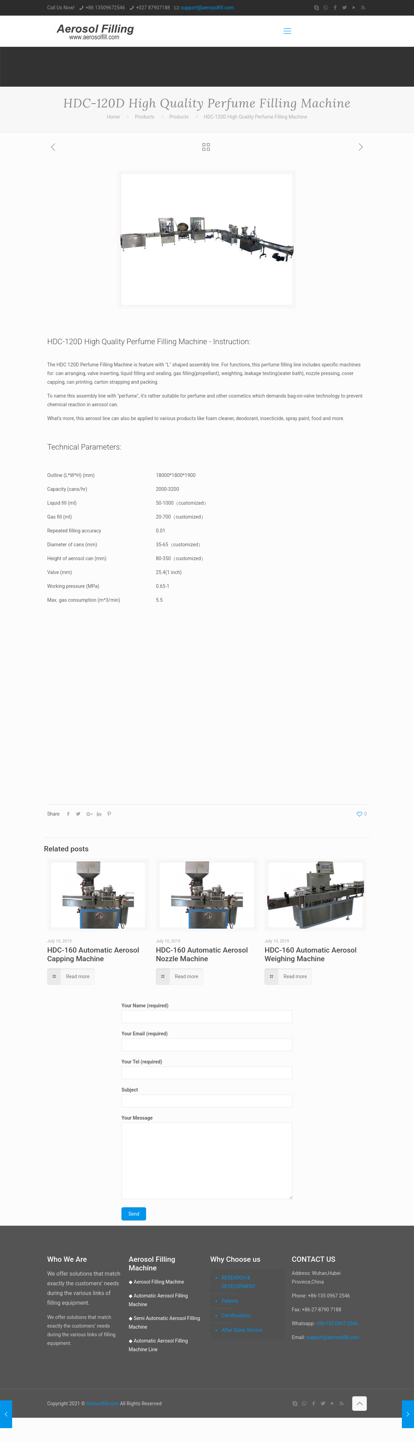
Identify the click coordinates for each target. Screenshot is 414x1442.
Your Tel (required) (207, 1069)
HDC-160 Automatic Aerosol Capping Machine (93, 954)
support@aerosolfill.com (207, 7)
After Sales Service (242, 1330)
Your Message (207, 1157)
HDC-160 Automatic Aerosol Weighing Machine (310, 954)
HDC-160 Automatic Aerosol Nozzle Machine (202, 954)
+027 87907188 (153, 7)
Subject (207, 1097)
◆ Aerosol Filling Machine (156, 1282)
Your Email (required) (207, 1041)
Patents (230, 1301)
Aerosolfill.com (102, 1403)
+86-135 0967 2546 (337, 1323)
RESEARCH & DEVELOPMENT (239, 1282)
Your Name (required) (207, 1013)
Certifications (236, 1315)
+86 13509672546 (105, 7)
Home (113, 117)
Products (144, 117)
